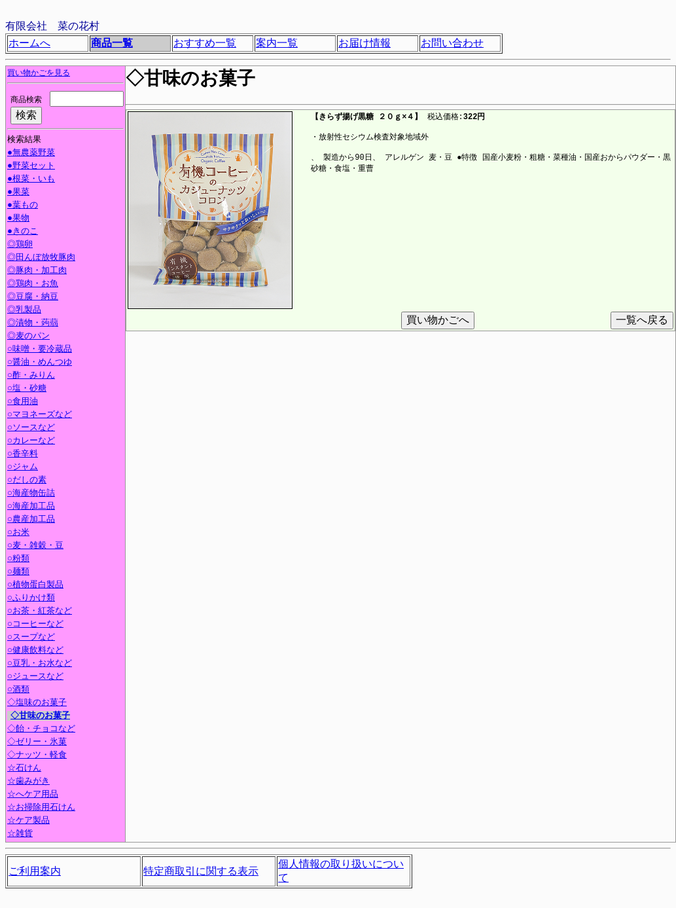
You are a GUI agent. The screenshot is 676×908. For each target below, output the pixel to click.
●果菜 (18, 193)
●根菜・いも (31, 180)
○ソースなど (31, 429)
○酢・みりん (31, 376)
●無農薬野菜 (31, 154)
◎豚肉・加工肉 (35, 272)
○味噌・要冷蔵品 (39, 350)
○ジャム (22, 468)
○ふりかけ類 (31, 599)
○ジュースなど (35, 677)
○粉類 (18, 560)
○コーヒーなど (35, 625)
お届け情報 (364, 42)
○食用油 (22, 403)
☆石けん (24, 769)
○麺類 (18, 573)
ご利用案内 (35, 871)
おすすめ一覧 (204, 42)
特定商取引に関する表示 (200, 871)
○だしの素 (26, 481)
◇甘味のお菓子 (41, 717)
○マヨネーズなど (39, 416)
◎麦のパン (26, 337)
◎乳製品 (22, 311)
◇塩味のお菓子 (38, 704)
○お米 (18, 533)
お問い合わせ (452, 42)
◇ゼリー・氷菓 (38, 743)
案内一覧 (277, 42)
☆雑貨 (20, 835)
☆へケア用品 (32, 795)
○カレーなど (31, 442)
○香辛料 (22, 455)
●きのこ (22, 232)
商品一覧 (112, 42)
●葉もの (22, 206)
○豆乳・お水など (39, 664)
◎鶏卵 (18, 245)
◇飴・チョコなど (42, 730)
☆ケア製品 (28, 821)
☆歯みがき (28, 782)
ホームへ (29, 42)
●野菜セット (31, 167)
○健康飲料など (35, 651)
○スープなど (31, 638)
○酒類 (18, 691)
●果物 (18, 219)
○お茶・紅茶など (39, 612)
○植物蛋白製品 (35, 586)
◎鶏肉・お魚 (31, 285)
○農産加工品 (31, 520)
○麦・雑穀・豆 (35, 547)
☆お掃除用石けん (41, 808)
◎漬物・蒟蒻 (31, 324)
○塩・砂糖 (26, 389)
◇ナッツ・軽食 (38, 756)
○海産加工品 (31, 507)
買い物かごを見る (38, 73)
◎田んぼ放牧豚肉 (39, 258)
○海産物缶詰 (31, 494)
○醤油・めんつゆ (39, 363)
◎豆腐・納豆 (31, 298)
